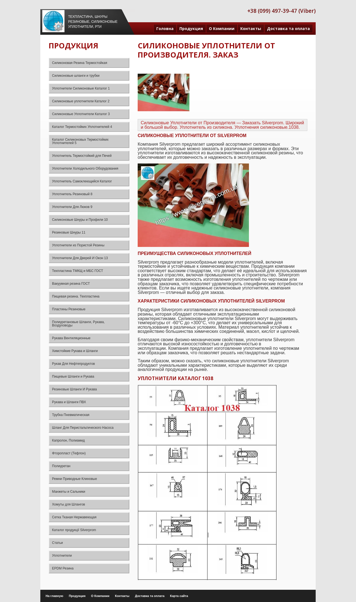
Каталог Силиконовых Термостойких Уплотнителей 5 (80, 141)
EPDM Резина (62, 568)
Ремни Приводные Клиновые (74, 479)
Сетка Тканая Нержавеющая (74, 517)
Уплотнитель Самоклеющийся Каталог (82, 181)
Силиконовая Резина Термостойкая (79, 63)
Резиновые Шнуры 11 (68, 232)
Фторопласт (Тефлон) (69, 453)
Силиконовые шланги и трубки (76, 76)
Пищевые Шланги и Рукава (73, 376)
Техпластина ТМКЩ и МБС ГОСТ (77, 271)
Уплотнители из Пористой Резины (78, 245)
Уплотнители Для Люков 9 (72, 207)
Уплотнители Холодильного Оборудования (85, 168)
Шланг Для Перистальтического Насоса (82, 428)
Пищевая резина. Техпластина (75, 296)
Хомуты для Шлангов (68, 504)
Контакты (250, 28)
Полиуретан (61, 466)
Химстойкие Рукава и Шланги (75, 351)
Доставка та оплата (288, 28)
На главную (54, 596)
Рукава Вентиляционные (71, 338)
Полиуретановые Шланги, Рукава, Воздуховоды (78, 323)
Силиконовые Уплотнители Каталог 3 (81, 114)
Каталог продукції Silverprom (74, 530)
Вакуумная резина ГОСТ (71, 284)
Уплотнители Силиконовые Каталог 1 (81, 88)
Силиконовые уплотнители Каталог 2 (81, 101)
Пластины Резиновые (68, 309)
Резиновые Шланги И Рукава (74, 389)
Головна (165, 28)
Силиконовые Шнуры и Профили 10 (80, 220)
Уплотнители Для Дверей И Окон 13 (80, 258)
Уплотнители (62, 556)
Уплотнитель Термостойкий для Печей (82, 156)
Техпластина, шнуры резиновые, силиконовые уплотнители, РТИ (93, 22)
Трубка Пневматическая (70, 415)
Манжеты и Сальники (68, 492)
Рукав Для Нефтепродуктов (73, 364)
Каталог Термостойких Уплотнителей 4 (82, 127)
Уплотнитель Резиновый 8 (72, 194)
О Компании (221, 28)
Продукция (191, 28)
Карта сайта (179, 596)
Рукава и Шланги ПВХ (69, 402)
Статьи (57, 543)
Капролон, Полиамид (68, 440)
